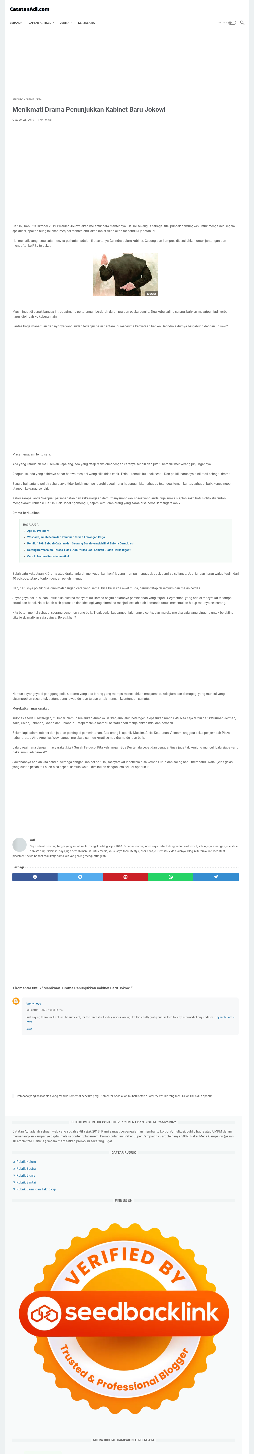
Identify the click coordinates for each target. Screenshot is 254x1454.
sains (189, 798)
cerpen (225, 806)
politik (190, 730)
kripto (207, 851)
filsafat (230, 738)
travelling (208, 776)
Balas (29, 1083)
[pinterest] (89, 932)
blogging (192, 723)
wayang (208, 858)
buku (226, 843)
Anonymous (33, 1058)
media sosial (193, 821)
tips (188, 776)
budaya (216, 791)
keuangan (210, 798)
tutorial (228, 858)
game (218, 761)
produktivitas (194, 761)
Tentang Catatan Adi (91, 1439)
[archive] (194, 693)
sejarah (191, 753)
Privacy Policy (117, 1439)
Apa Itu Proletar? (38, 551)
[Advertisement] (89, 58)
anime (225, 828)
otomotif (191, 746)
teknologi (211, 730)
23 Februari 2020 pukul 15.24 (44, 1064)
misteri (218, 783)
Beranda (18, 16)
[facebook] (27, 932)
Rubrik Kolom (194, 111)
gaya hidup (227, 813)
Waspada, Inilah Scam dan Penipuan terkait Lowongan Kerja (66, 557)
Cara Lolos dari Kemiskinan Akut (48, 577)
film (209, 753)
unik (207, 836)
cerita (224, 851)
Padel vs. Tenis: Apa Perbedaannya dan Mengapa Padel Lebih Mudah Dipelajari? (211, 347)
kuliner (232, 768)
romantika (217, 821)
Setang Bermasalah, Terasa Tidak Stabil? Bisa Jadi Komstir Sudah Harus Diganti (79, 570)
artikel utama (216, 715)
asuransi (191, 828)
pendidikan (193, 791)
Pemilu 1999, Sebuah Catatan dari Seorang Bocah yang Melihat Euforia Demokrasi (80, 564)
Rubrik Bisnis (194, 125)
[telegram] (150, 932)
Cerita (67, 16)
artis (189, 768)
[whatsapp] (120, 932)
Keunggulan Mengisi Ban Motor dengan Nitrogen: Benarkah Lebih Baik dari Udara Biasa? (213, 364)
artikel (191, 715)
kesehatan (210, 768)
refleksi (190, 836)
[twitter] (58, 932)
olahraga (214, 746)
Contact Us (154, 1439)
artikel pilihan (194, 783)
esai (212, 723)
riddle (189, 813)
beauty (223, 836)
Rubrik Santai (194, 132)
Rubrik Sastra (194, 118)
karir (207, 813)
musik (210, 843)
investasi (191, 843)
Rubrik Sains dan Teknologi (204, 139)
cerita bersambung (198, 806)
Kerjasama (89, 16)
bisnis (230, 723)
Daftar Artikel (42, 16)
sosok (210, 738)
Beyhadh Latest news (91, 1076)
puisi (209, 828)
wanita (189, 858)
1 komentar (44, 115)
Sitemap (170, 1439)
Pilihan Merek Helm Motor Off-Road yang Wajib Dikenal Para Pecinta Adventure (211, 380)
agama (190, 738)
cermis (189, 851)
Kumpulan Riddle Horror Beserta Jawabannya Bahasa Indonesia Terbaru (207, 1132)
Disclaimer (136, 1439)
